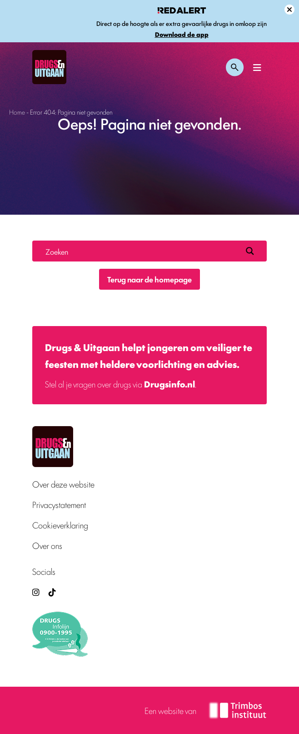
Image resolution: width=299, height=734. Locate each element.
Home (17, 111)
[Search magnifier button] (250, 251)
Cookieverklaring (60, 525)
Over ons (47, 545)
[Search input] (141, 251)
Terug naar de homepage (149, 279)
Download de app (182, 34)
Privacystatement (59, 504)
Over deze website (63, 484)
